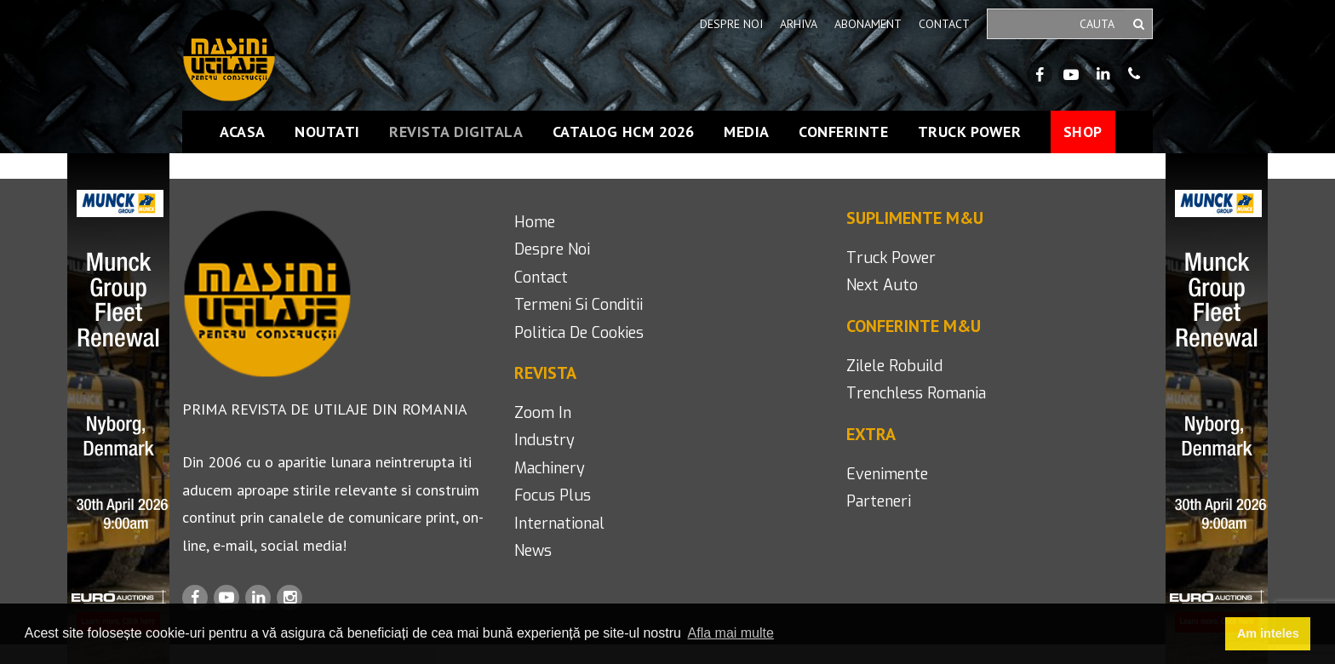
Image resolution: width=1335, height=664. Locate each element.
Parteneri (878, 501)
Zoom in (542, 413)
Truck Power (970, 131)
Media (747, 131)
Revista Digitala (456, 131)
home (534, 222)
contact (541, 277)
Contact (944, 23)
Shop (1083, 131)
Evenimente (887, 474)
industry (544, 440)
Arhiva (798, 23)
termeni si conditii (578, 305)
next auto (882, 285)
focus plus (552, 495)
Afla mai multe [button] (731, 633)
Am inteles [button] (1268, 633)
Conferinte (843, 131)
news (533, 551)
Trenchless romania (916, 393)
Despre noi (731, 23)
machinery (549, 468)
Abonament (868, 23)
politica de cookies (579, 333)
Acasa (243, 131)
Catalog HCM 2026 (624, 131)
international (559, 523)
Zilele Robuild (894, 366)
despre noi (552, 249)
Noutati (327, 131)
